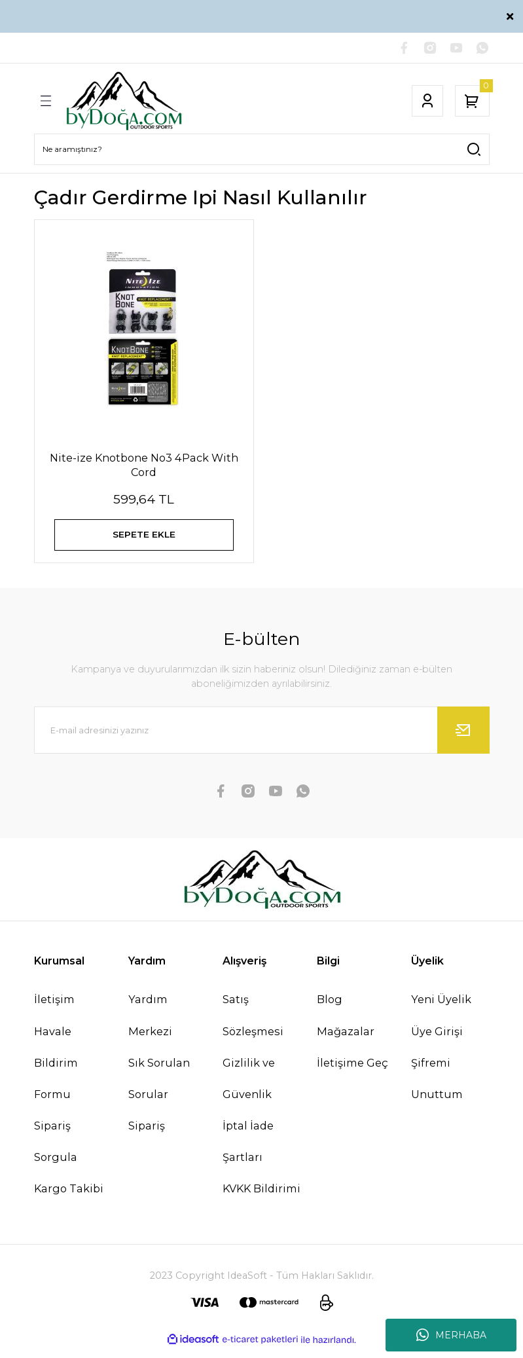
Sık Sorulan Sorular (159, 1087)
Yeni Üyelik (441, 1008)
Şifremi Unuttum (437, 1087)
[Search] (262, 150)
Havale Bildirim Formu (56, 1072)
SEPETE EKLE (144, 538)
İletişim (54, 1008)
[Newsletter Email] (262, 739)
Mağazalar (345, 1040)
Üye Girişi (437, 1040)
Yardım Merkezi (150, 1024)
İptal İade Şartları (248, 1150)
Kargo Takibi (68, 1197)
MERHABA (451, 1335)
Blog (329, 1008)
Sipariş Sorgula (55, 1150)
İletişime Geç (352, 1071)
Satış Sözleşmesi (253, 1024)
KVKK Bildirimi (261, 1197)
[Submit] (463, 739)
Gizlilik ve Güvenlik (249, 1087)
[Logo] (124, 102)
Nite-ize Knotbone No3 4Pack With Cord (144, 466)
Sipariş (146, 1134)
